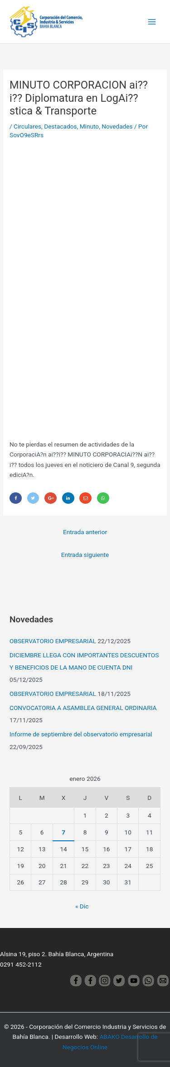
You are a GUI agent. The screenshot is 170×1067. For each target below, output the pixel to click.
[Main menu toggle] (152, 21)
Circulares (27, 126)
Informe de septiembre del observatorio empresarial (81, 734)
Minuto (89, 126)
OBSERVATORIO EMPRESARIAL (53, 641)
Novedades (117, 126)
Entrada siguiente (85, 554)
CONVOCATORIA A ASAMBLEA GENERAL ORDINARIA (83, 707)
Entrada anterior (85, 532)
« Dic (81, 906)
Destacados (60, 126)
